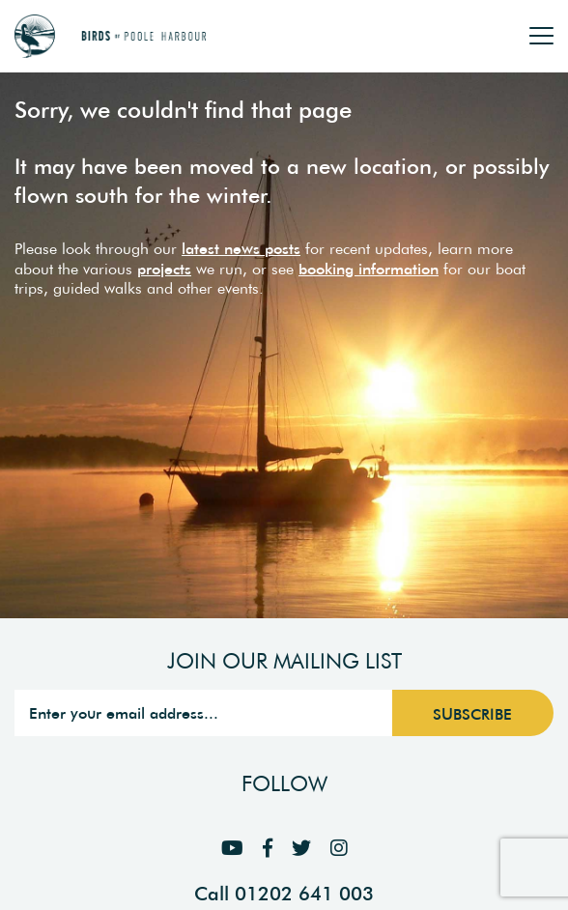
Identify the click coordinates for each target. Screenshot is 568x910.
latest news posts (241, 248)
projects (164, 268)
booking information (368, 268)
